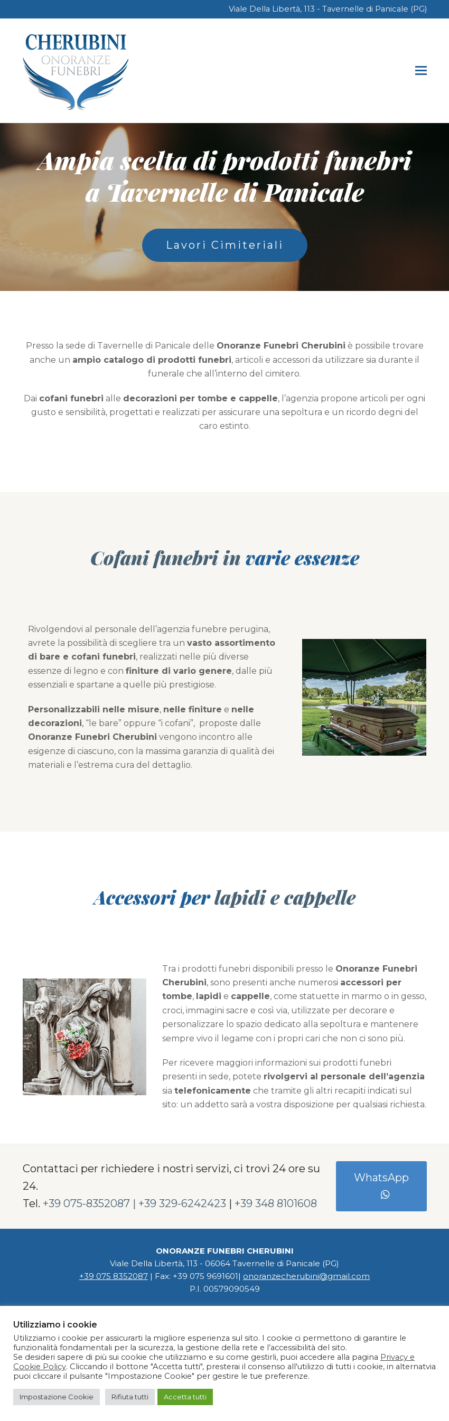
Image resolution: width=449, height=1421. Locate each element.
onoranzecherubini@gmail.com (306, 1276)
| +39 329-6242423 (179, 1203)
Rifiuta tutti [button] (129, 1396)
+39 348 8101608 (276, 1203)
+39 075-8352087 (86, 1203)
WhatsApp (381, 1185)
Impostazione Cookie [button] (56, 1396)
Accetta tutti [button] (185, 1396)
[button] (421, 71)
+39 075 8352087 (113, 1276)
